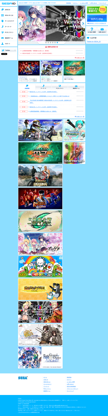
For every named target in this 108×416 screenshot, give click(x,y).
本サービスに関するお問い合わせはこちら (58, 405)
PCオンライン (47, 388)
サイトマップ (102, 3)
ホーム (45, 377)
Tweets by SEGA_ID (94, 41)
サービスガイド (47, 384)
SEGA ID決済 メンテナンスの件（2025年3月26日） (37, 53)
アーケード (46, 386)
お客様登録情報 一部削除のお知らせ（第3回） (36, 51)
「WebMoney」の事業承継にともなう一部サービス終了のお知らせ (49, 96)
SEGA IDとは (47, 382)
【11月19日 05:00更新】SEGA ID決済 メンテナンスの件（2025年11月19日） (50, 101)
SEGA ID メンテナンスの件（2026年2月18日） (44, 91)
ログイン (75, 3)
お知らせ (46, 379)
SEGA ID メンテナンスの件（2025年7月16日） (44, 107)
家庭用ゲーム (47, 391)
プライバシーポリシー (72, 388)
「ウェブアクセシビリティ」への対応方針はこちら (29, 412)
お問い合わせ (93, 3)
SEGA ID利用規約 (71, 386)
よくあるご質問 (84, 3)
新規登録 (68, 3)
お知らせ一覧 (80, 57)
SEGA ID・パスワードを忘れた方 (97, 23)
